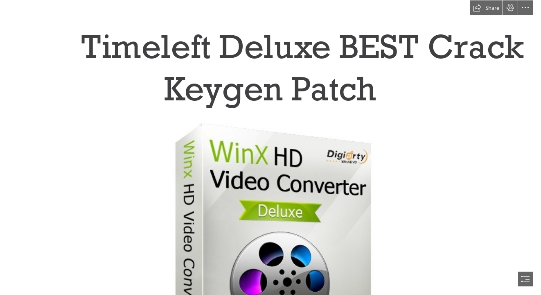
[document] (270, 147)
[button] (486, 7)
